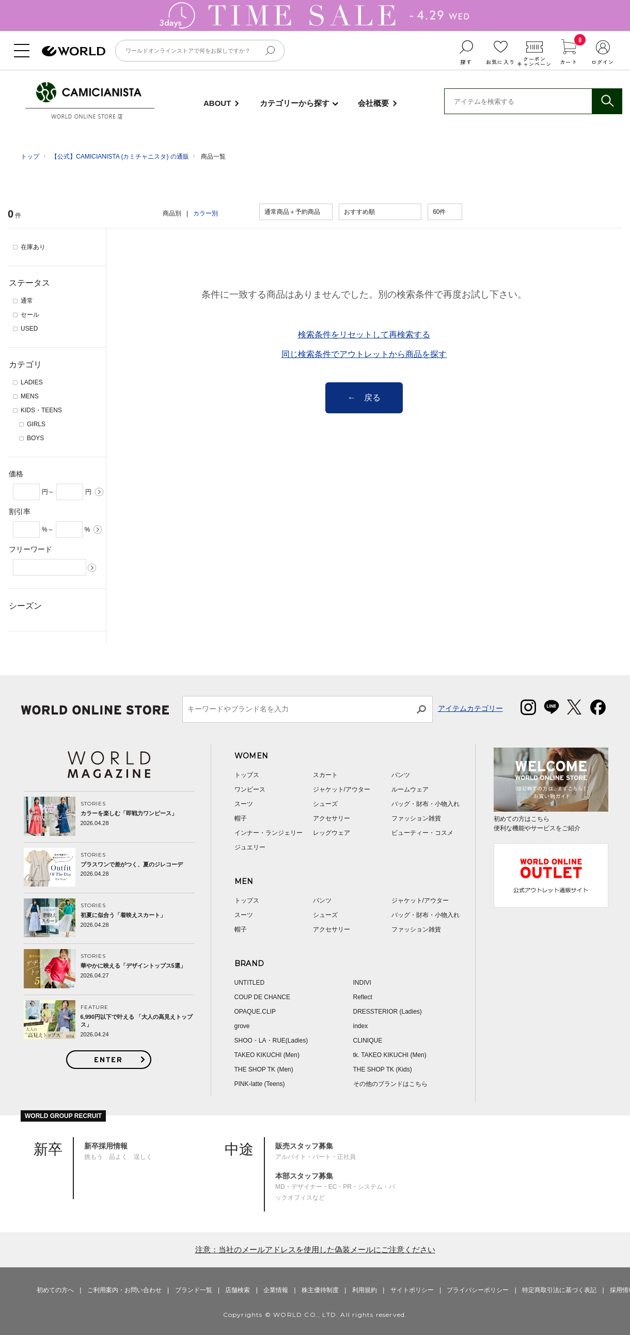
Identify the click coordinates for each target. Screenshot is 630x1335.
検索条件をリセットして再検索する (364, 334)
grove (242, 1026)
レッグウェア (331, 832)
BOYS (35, 438)
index (360, 1026)
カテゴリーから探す (294, 103)
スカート (325, 775)
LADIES (32, 382)
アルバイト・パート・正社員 (315, 1151)
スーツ (243, 804)
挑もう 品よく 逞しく (118, 1151)
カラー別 (205, 213)
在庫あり (33, 247)
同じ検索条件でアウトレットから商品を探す (364, 354)
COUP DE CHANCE (262, 997)
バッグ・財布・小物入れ (425, 804)
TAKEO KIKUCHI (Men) (267, 1055)
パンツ (400, 775)
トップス (246, 775)
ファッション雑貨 (416, 818)
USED (29, 328)
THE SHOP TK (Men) (263, 1069)
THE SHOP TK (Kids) (382, 1069)
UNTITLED (249, 982)
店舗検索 (237, 1290)
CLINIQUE (368, 1040)
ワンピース (249, 789)
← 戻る (364, 397)
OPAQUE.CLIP (255, 1011)
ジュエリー (249, 847)
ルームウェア (410, 789)
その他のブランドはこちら (390, 1084)
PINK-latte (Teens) (259, 1084)
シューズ (325, 804)
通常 (27, 300)
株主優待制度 (320, 1290)
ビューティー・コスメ (422, 832)
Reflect (362, 997)
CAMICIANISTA (88, 93)
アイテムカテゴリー (470, 708)
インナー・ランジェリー (268, 832)
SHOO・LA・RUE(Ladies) (271, 1040)
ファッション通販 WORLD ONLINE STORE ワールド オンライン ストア (73, 51)
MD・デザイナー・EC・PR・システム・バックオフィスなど (335, 1186)
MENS (30, 396)
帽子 (240, 818)
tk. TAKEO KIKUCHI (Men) (390, 1055)
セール (30, 314)
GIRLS (36, 424)
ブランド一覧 (193, 1290)
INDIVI (362, 982)
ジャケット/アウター (341, 789)
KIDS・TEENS (41, 410)
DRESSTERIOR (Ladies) (387, 1011)
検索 (607, 101)
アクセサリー (331, 818)
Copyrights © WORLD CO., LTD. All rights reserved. (315, 1314)
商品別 (172, 213)
